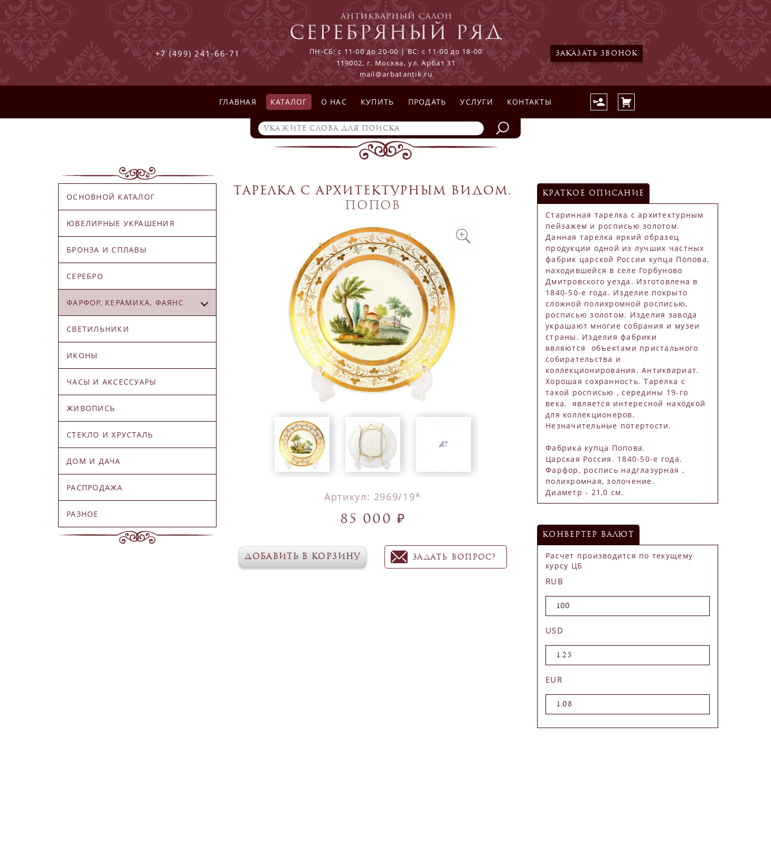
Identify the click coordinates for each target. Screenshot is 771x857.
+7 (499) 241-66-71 (197, 53)
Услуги (476, 102)
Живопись (91, 408)
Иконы (82, 355)
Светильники (98, 329)
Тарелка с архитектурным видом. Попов (372, 197)
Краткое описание (593, 193)
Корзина (626, 102)
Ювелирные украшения (121, 223)
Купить (377, 102)
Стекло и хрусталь (110, 435)
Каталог (288, 102)
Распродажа (95, 487)
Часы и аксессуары (111, 382)
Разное (83, 514)
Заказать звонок (597, 53)
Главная (238, 102)
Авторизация (598, 102)
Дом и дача (94, 461)
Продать (427, 102)
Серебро (85, 276)
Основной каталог (111, 197)
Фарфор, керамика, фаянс (125, 302)
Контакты (529, 102)
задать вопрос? (454, 557)
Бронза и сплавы (107, 250)
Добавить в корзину (302, 556)
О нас (334, 102)
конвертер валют (588, 534)
